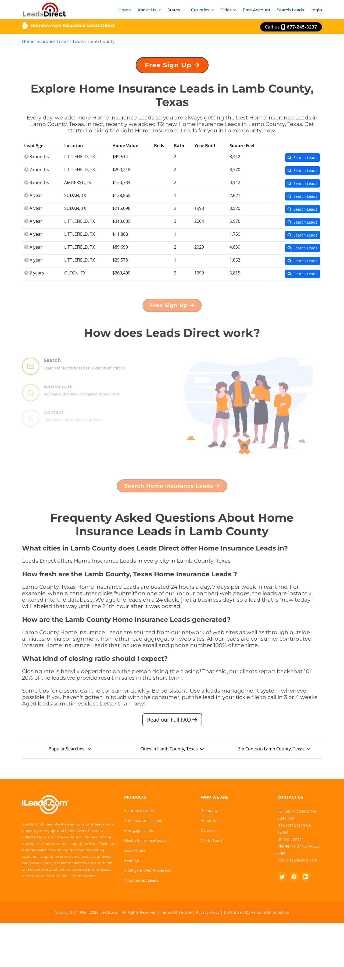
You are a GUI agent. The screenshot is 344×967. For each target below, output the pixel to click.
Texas (78, 41)
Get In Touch (212, 840)
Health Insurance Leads (145, 840)
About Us (209, 820)
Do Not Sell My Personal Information (256, 912)
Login (316, 9)
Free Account (256, 9)
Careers (208, 830)
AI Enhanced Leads (141, 880)
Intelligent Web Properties (147, 870)
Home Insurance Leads (45, 41)
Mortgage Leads (138, 830)
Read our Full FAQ (172, 721)
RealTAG (131, 860)
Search (52, 375)
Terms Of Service (176, 912)
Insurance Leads (139, 810)
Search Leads (290, 9)
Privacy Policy (208, 912)
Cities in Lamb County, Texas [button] (172, 751)
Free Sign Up (172, 67)
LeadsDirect (134, 850)
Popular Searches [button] (70, 751)
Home (124, 9)
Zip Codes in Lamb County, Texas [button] (274, 751)
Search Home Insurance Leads (172, 487)
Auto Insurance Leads (143, 820)
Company (209, 810)
